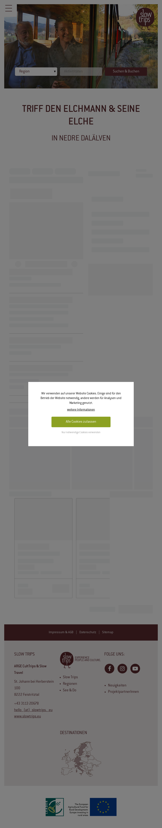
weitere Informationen (81, 410)
